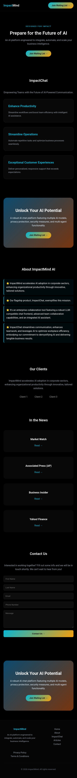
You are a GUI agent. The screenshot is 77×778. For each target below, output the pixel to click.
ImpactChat (57, 736)
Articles (57, 740)
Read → (38, 445)
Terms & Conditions (20, 756)
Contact (57, 744)
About (57, 733)
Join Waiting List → (61, 5)
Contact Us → (38, 634)
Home (57, 729)
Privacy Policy (19, 752)
